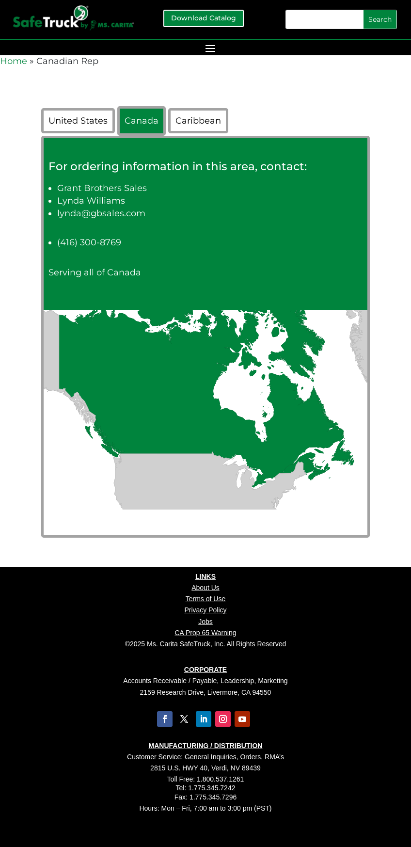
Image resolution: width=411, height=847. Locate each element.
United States (78, 120)
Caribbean (198, 120)
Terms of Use (205, 599)
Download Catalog (203, 18)
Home (13, 61)
